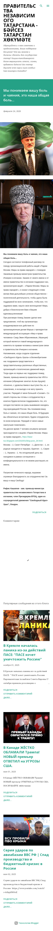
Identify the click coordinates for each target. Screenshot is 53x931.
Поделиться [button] (39, 512)
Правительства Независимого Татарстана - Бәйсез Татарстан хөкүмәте (20, 23)
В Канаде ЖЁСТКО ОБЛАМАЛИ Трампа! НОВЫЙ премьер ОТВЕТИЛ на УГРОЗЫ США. (21, 756)
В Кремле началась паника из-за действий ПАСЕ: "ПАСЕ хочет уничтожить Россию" (24, 652)
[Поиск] (41, 5)
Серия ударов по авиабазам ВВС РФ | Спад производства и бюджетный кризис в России (26, 859)
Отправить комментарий (17, 693)
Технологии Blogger (26, 923)
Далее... (7, 697)
